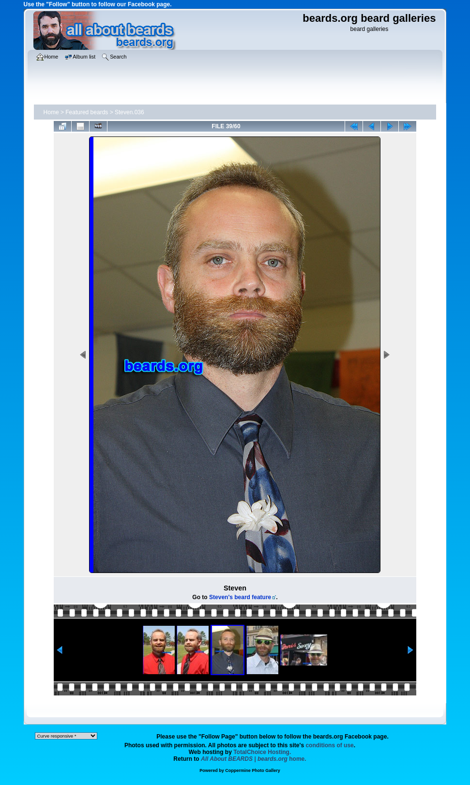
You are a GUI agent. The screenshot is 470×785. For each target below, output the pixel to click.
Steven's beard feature (240, 597)
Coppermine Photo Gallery (252, 770)
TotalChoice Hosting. (262, 752)
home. (253, 758)
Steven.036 (129, 112)
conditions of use (329, 745)
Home (51, 112)
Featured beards (86, 112)
